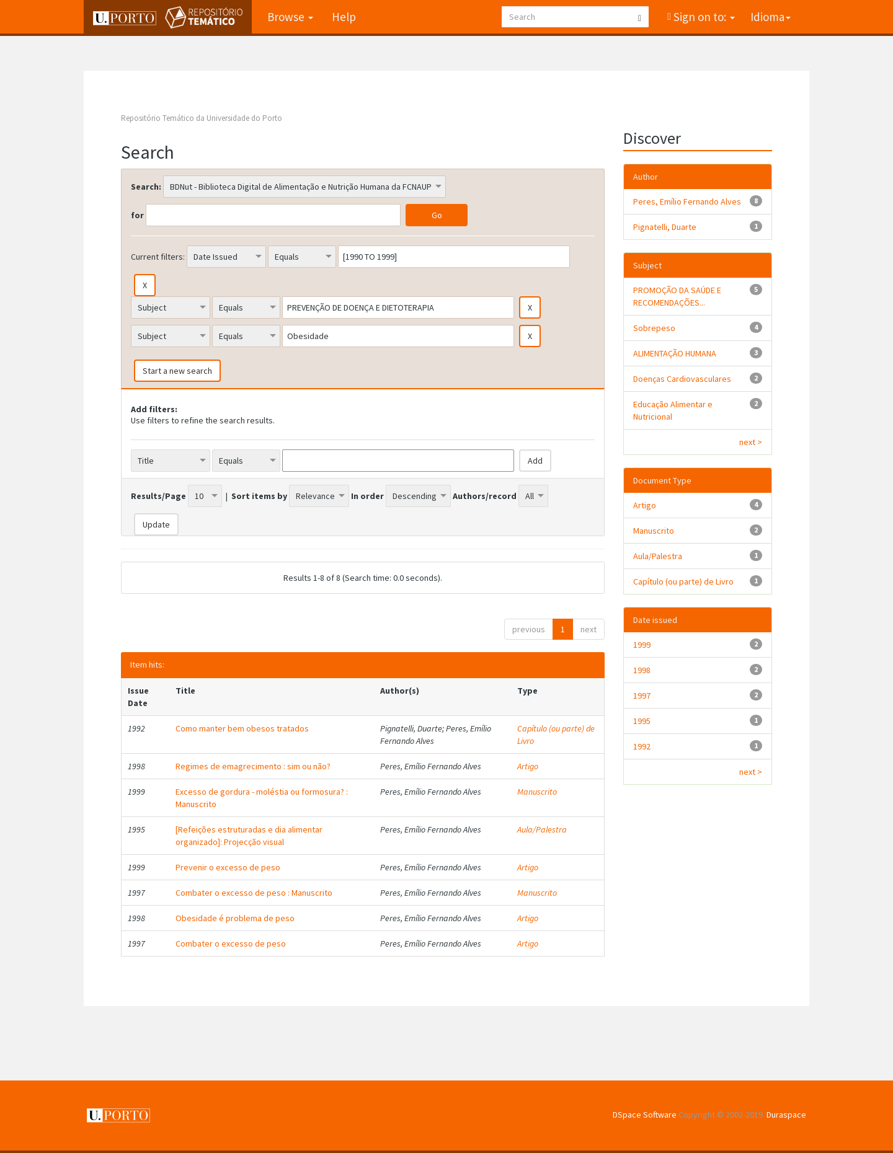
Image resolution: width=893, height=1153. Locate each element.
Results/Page (158, 495)
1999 (642, 644)
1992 (642, 746)
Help (344, 16)
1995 (642, 721)
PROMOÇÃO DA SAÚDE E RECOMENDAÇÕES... (677, 296)
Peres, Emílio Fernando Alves (687, 201)
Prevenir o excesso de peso (227, 867)
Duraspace (786, 1114)
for (137, 215)
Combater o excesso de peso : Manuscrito (253, 892)
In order (367, 495)
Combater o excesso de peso (230, 943)
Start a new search (177, 370)
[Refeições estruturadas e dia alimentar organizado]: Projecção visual (248, 835)
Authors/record (485, 495)
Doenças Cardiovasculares (682, 378)
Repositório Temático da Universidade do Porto (201, 118)
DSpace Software (645, 1114)
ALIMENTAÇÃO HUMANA (674, 353)
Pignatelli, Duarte (664, 226)
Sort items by (259, 495)
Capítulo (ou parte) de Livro (683, 581)
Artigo (527, 766)
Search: (146, 186)
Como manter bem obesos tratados (242, 728)
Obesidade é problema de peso (235, 918)
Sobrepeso (654, 328)
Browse (290, 16)
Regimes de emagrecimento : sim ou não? (253, 766)
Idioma (770, 16)
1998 (642, 670)
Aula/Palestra (542, 829)
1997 (642, 695)
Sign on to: (703, 16)
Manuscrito (537, 791)
